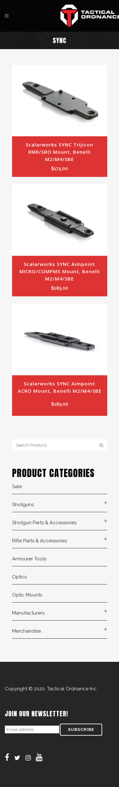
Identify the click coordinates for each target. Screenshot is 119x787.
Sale (17, 486)
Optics (19, 577)
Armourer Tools (29, 559)
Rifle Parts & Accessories (39, 541)
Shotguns (23, 504)
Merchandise (26, 631)
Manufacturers (28, 613)
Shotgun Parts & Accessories (44, 523)
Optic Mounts (27, 595)
